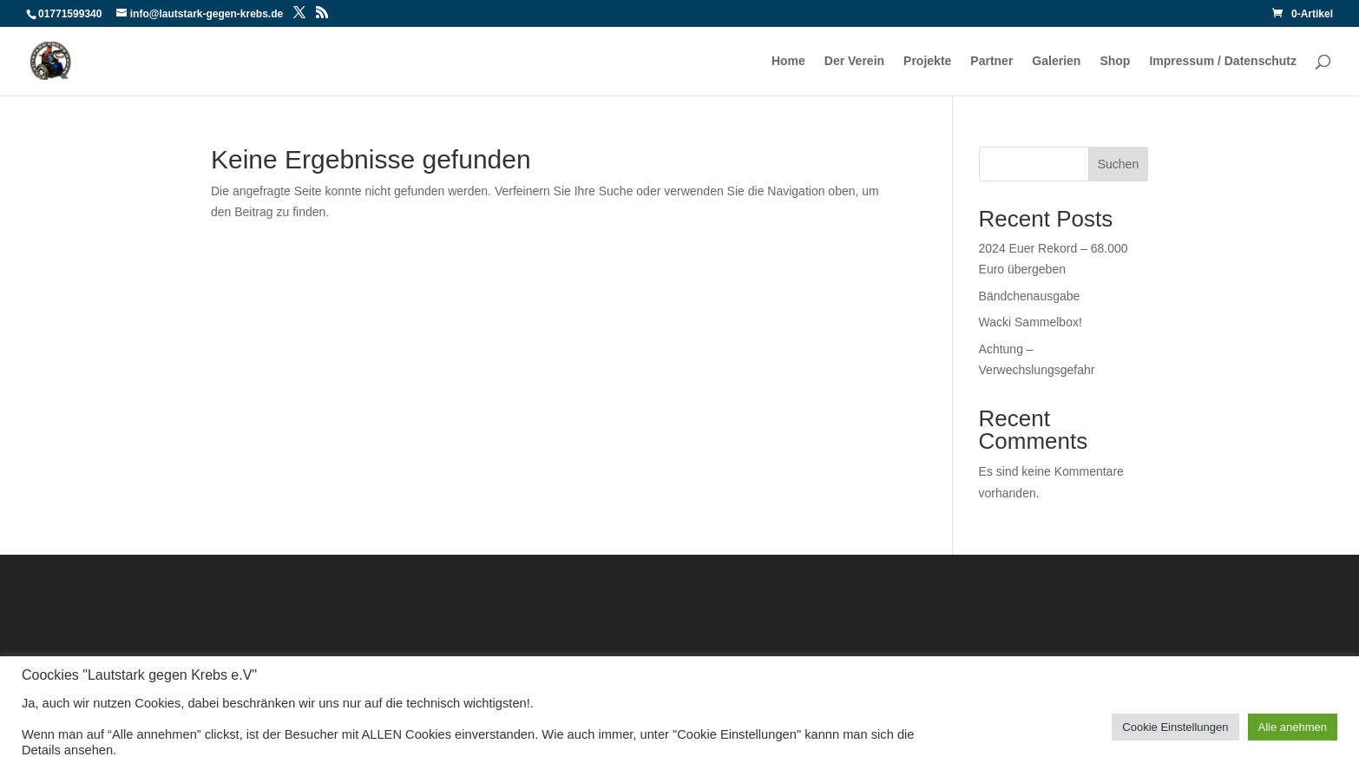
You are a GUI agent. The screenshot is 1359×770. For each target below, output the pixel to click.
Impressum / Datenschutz (1223, 61)
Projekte (927, 61)
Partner (991, 61)
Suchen (1118, 164)
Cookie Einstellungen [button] (1175, 727)
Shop (1115, 61)
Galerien (1056, 61)
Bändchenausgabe (1029, 296)
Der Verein (854, 61)
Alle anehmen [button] (1293, 727)
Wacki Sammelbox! (1030, 322)
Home (788, 61)
